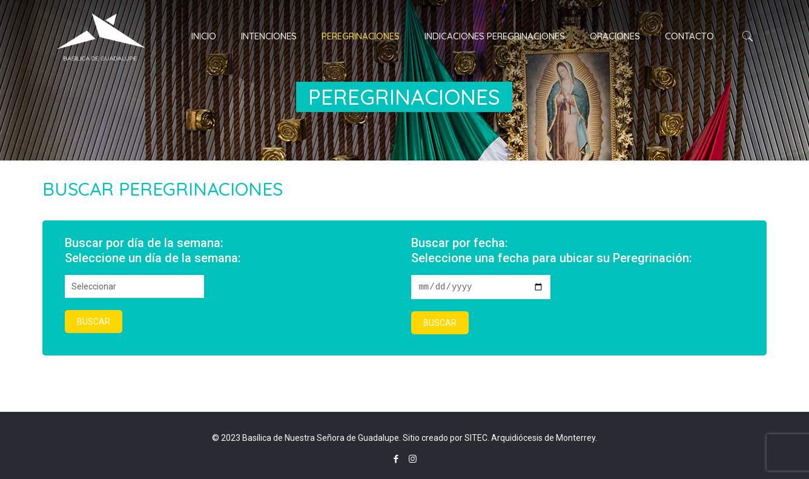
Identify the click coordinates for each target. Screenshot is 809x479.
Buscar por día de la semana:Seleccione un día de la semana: (153, 250)
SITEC (475, 438)
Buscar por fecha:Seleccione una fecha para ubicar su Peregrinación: (551, 250)
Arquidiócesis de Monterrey (543, 438)
